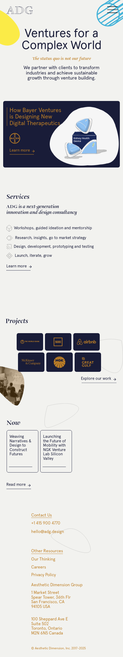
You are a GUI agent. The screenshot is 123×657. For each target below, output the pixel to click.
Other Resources (47, 551)
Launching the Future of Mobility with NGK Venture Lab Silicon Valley (54, 448)
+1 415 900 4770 (45, 523)
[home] (19, 10)
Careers (38, 567)
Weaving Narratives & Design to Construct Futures (20, 445)
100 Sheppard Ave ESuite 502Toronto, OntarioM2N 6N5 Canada (49, 626)
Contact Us (41, 515)
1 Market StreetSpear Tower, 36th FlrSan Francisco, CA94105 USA (51, 599)
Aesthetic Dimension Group (57, 585)
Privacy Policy (43, 575)
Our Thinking (43, 559)
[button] (112, 11)
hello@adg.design (47, 532)
